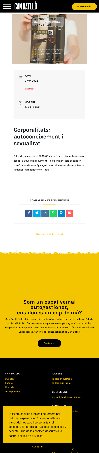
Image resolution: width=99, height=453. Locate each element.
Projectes (59, 406)
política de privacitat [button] (30, 435)
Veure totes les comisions (66, 397)
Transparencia (13, 391)
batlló (12, 373)
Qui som (10, 378)
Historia (9, 387)
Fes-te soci (49, 343)
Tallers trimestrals (62, 378)
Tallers (57, 373)
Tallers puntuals (61, 382)
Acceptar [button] (37, 446)
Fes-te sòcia (84, 6)
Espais (9, 382)
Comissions (60, 391)
